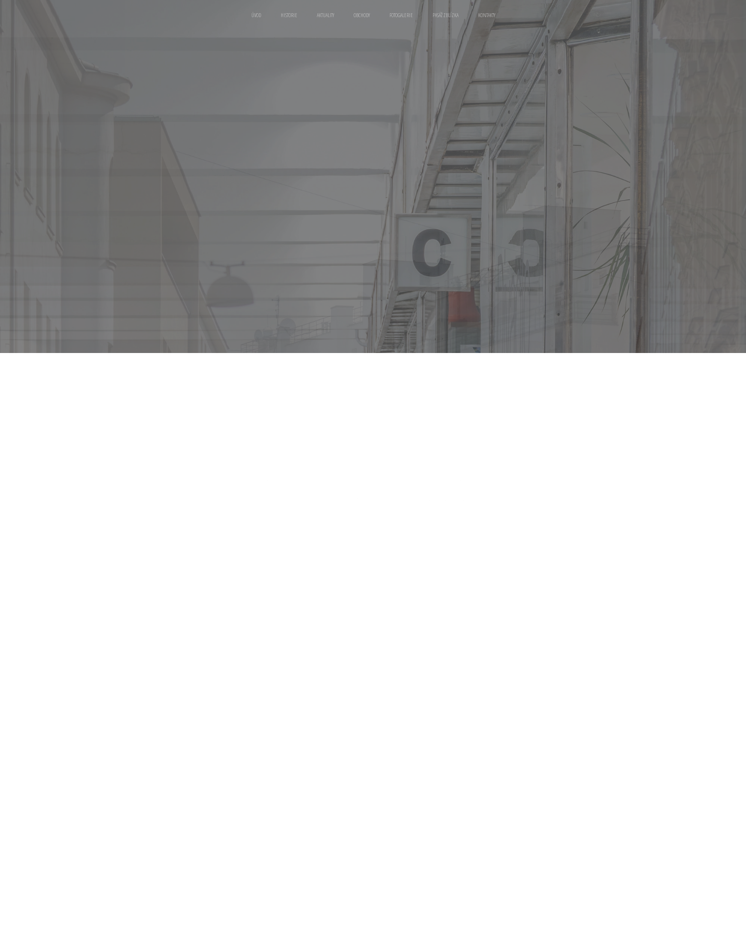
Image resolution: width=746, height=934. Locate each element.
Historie (289, 15)
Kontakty (486, 15)
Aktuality (325, 15)
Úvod (256, 15)
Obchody (362, 15)
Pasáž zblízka (445, 15)
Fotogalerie (401, 15)
